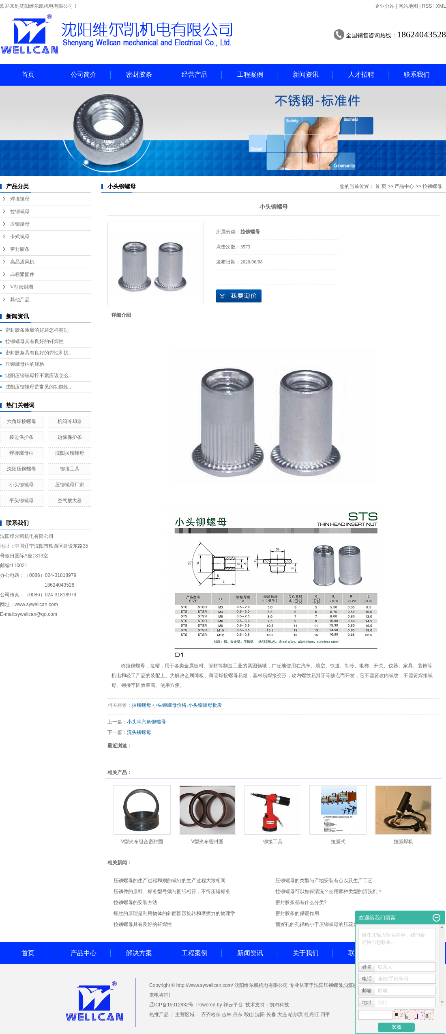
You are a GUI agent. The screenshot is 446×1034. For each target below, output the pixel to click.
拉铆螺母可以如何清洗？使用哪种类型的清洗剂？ (328, 891)
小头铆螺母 (21, 485)
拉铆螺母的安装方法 (135, 902)
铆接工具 (69, 469)
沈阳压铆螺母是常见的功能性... (39, 387)
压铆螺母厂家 (69, 485)
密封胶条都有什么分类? (301, 902)
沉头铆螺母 (139, 732)
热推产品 (159, 1014)
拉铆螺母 (20, 211)
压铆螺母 (20, 224)
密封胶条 (139, 74)
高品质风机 (22, 262)
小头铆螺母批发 (205, 705)
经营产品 (195, 74)
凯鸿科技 (279, 1005)
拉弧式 (338, 841)
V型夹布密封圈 (207, 841)
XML (441, 6)
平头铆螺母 (21, 500)
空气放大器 (70, 500)
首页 (27, 74)
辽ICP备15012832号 (171, 1005)
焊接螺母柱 (21, 453)
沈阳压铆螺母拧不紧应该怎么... (39, 375)
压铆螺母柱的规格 (24, 364)
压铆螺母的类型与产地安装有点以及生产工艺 (324, 880)
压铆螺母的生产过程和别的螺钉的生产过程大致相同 (169, 880)
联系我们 (417, 74)
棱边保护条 (21, 437)
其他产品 (20, 299)
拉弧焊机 (403, 841)
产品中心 (404, 186)
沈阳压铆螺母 (21, 469)
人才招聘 (361, 74)
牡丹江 (311, 1014)
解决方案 (139, 953)
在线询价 (239, 295)
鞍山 (249, 1014)
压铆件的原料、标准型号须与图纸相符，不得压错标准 (172, 891)
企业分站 (385, 6)
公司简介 (83, 74)
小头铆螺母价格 (169, 705)
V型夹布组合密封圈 (142, 841)
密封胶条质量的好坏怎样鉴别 (37, 330)
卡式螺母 (20, 237)
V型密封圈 (21, 287)
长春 (271, 1014)
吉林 (227, 1014)
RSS (427, 6)
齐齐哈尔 (211, 1014)
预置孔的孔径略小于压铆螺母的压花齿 (316, 924)
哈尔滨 (295, 1014)
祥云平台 (233, 1005)
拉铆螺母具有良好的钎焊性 (34, 341)
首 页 (380, 186)
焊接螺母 (20, 199)
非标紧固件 (22, 274)
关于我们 (306, 953)
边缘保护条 (70, 437)
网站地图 (408, 6)
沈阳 (260, 1014)
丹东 (237, 1014)
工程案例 (250, 74)
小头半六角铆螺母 (146, 722)
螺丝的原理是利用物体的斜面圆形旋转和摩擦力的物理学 (174, 913)
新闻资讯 (306, 74)
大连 (282, 1014)
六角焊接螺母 (21, 421)
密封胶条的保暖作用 (297, 913)
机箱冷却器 (70, 421)
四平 (325, 1014)
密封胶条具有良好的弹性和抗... (39, 353)
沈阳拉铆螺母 (69, 453)
